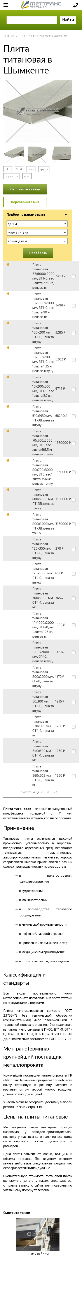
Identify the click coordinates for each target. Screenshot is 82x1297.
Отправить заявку (25, 189)
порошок (11, 176)
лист (31, 169)
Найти (68, 19)
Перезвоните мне (25, 202)
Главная (9, 35)
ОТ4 (19, 169)
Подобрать (38, 253)
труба (44, 169)
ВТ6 (7, 169)
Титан (22, 35)
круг (27, 176)
